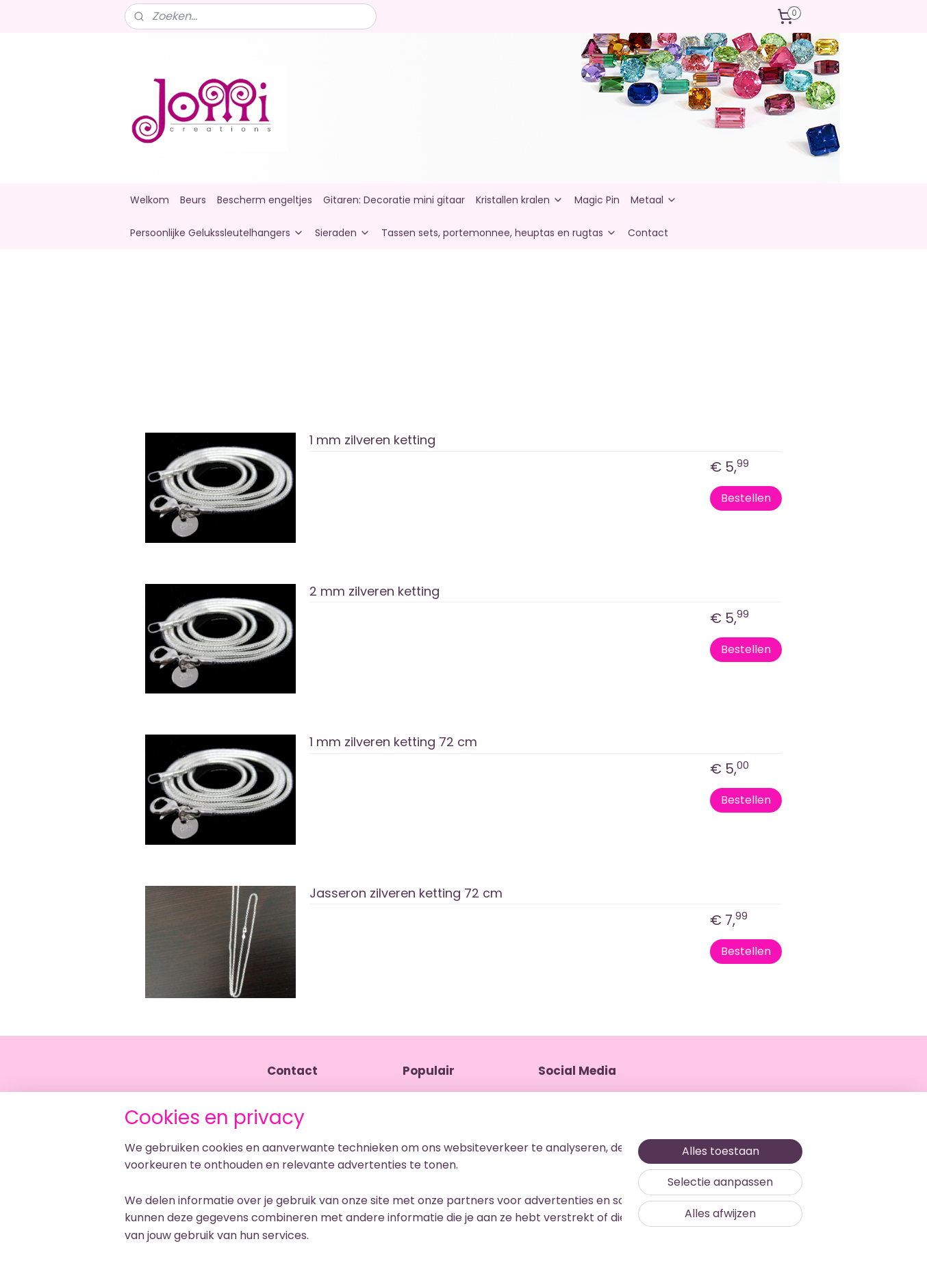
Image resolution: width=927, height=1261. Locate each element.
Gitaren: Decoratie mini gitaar (394, 200)
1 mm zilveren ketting (372, 440)
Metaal (654, 200)
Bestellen (746, 498)
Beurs (193, 200)
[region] (373, 1182)
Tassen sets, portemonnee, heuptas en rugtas (499, 233)
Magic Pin (597, 200)
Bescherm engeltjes (264, 200)
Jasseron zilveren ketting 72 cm (406, 894)
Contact (648, 233)
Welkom (149, 200)
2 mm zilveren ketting (374, 592)
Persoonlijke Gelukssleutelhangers (217, 233)
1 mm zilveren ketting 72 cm (393, 742)
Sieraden (342, 233)
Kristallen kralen (519, 200)
